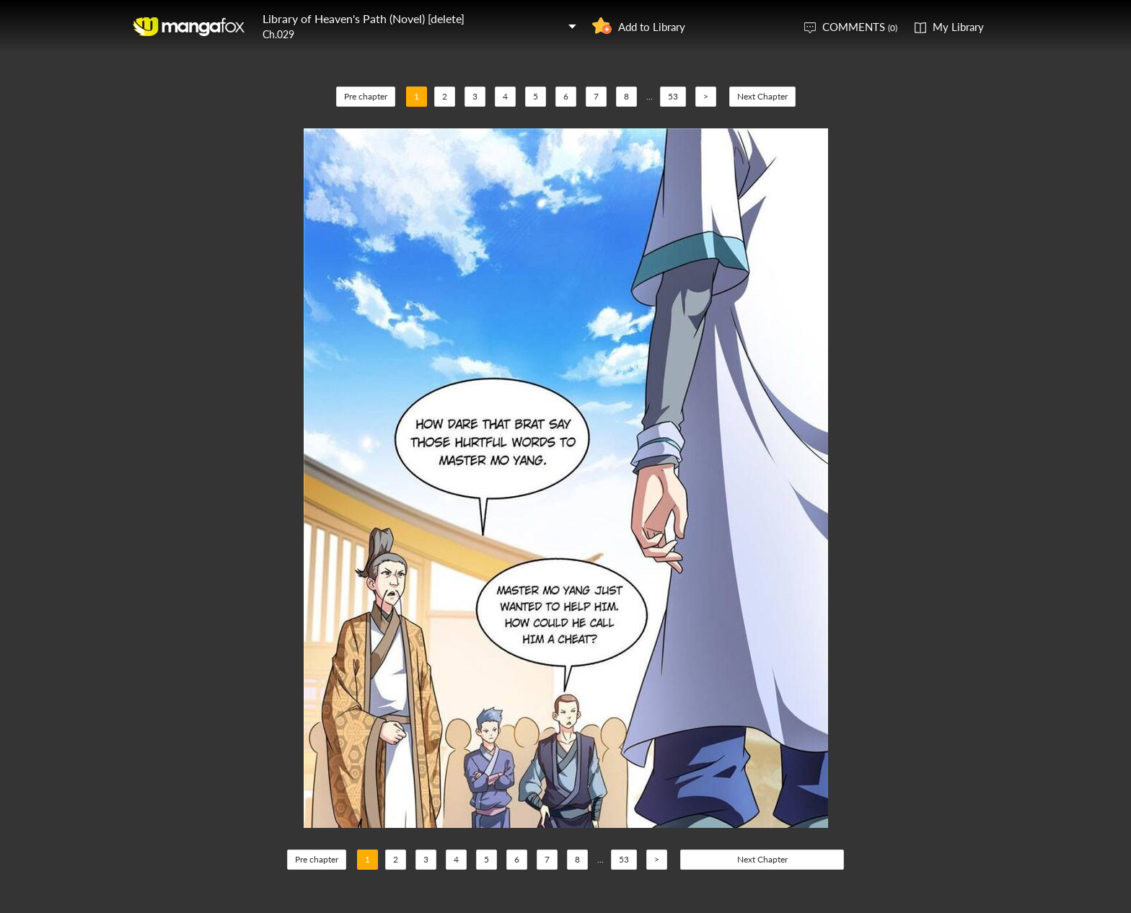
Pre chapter (365, 96)
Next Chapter (762, 96)
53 (673, 96)
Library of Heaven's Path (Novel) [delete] (364, 18)
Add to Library (651, 26)
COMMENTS (859, 26)
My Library (958, 26)
